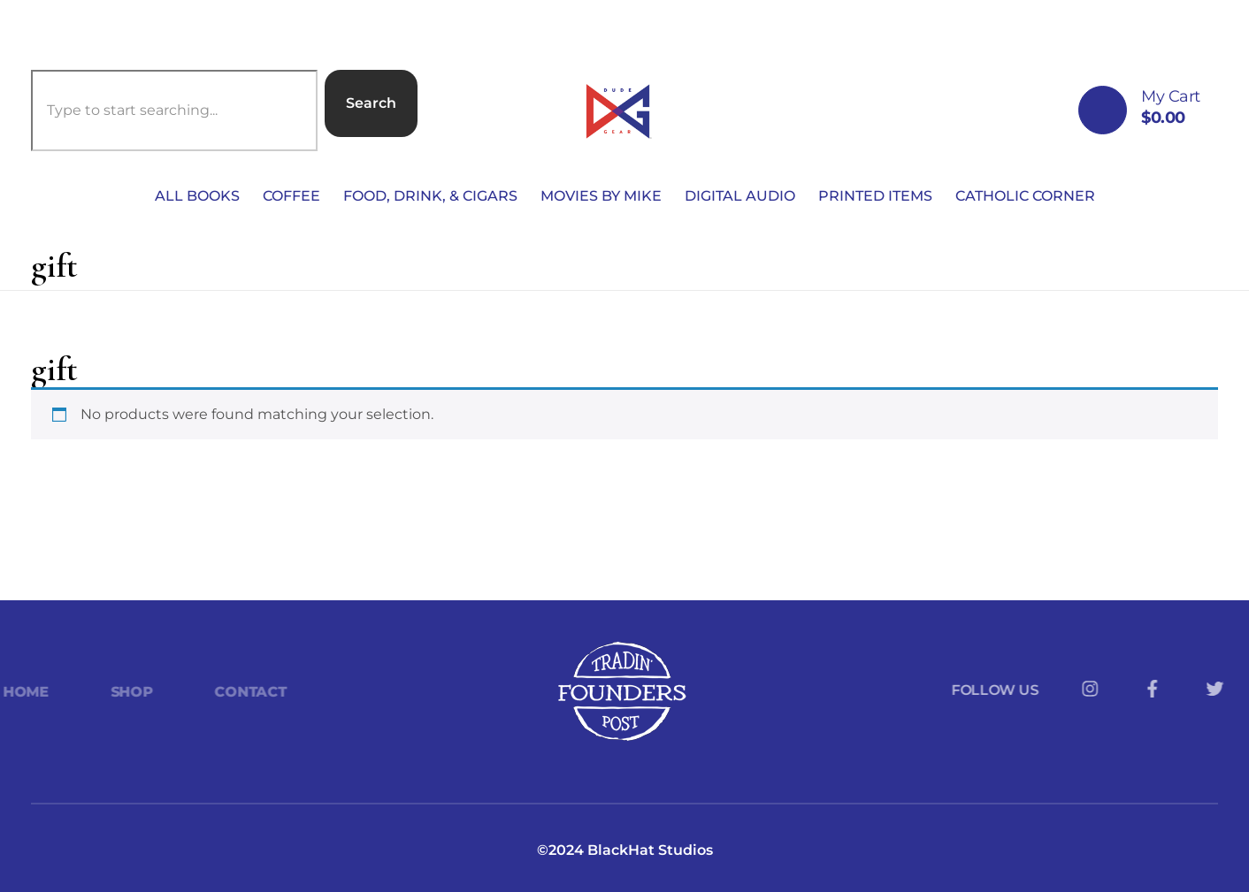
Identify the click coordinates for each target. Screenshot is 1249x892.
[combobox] (174, 110)
